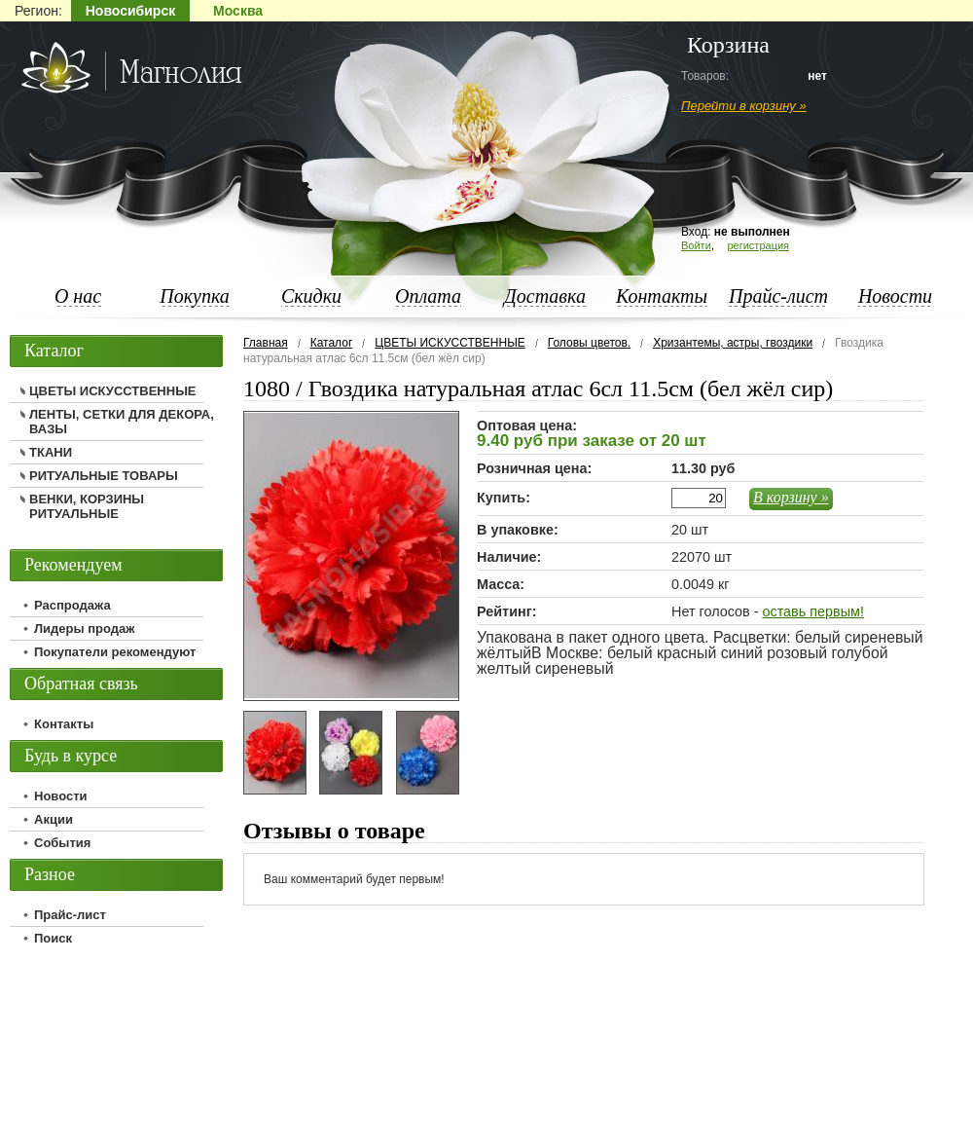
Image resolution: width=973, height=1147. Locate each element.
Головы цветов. (589, 343)
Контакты (661, 296)
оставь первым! (812, 611)
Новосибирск (130, 10)
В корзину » (791, 497)
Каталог (331, 343)
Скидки (311, 296)
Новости (895, 296)
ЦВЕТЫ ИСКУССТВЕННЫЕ (449, 343)
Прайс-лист (778, 296)
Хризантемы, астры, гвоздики (732, 343)
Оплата (428, 296)
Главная (265, 343)
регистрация (758, 245)
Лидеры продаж (84, 628)
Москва (238, 10)
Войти (696, 245)
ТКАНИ (50, 452)
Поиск (53, 938)
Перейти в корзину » (744, 105)
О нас (77, 296)
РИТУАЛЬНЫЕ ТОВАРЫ (103, 475)
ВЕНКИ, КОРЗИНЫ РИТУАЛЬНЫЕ (86, 506)
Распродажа (72, 605)
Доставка (545, 296)
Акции (53, 819)
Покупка (195, 296)
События (62, 842)
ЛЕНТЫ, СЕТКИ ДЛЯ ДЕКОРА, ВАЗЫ (121, 421)
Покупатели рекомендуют (115, 652)
